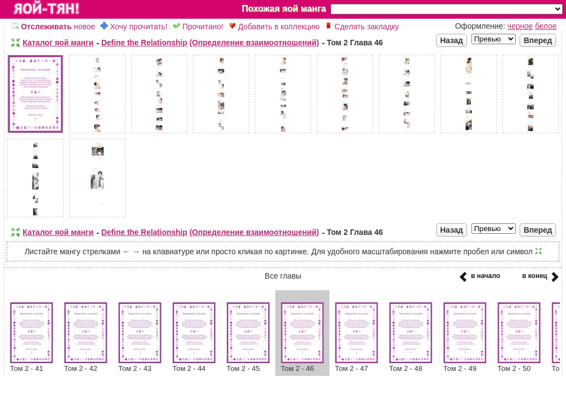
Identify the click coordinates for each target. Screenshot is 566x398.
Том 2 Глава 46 (355, 42)
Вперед (537, 40)
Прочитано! (198, 26)
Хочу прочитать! (134, 26)
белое (546, 26)
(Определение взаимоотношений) (254, 42)
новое (53, 26)
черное (520, 26)
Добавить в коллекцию (274, 26)
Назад (451, 40)
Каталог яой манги (58, 42)
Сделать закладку (362, 26)
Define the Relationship (144, 42)
